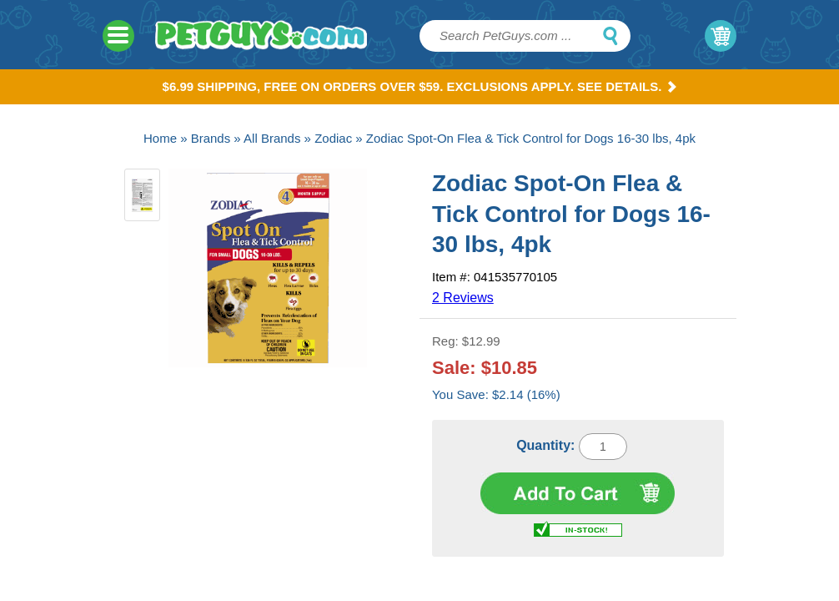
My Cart (721, 36)
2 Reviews (463, 297)
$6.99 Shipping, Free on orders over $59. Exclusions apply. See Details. (420, 86)
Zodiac (333, 138)
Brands (211, 138)
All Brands (272, 138)
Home (160, 138)
